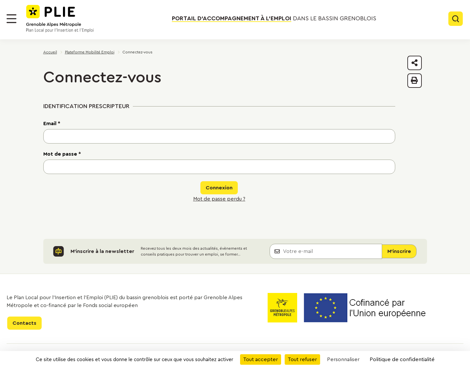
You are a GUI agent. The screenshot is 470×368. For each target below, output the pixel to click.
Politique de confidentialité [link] (402, 359)
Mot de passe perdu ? (219, 199)
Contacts (24, 323)
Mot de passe (62, 154)
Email (51, 123)
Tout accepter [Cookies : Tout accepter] (260, 359)
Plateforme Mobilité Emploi (89, 52)
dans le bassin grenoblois (274, 18)
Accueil (50, 52)
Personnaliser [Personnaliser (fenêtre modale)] (343, 359)
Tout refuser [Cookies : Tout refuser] (302, 359)
